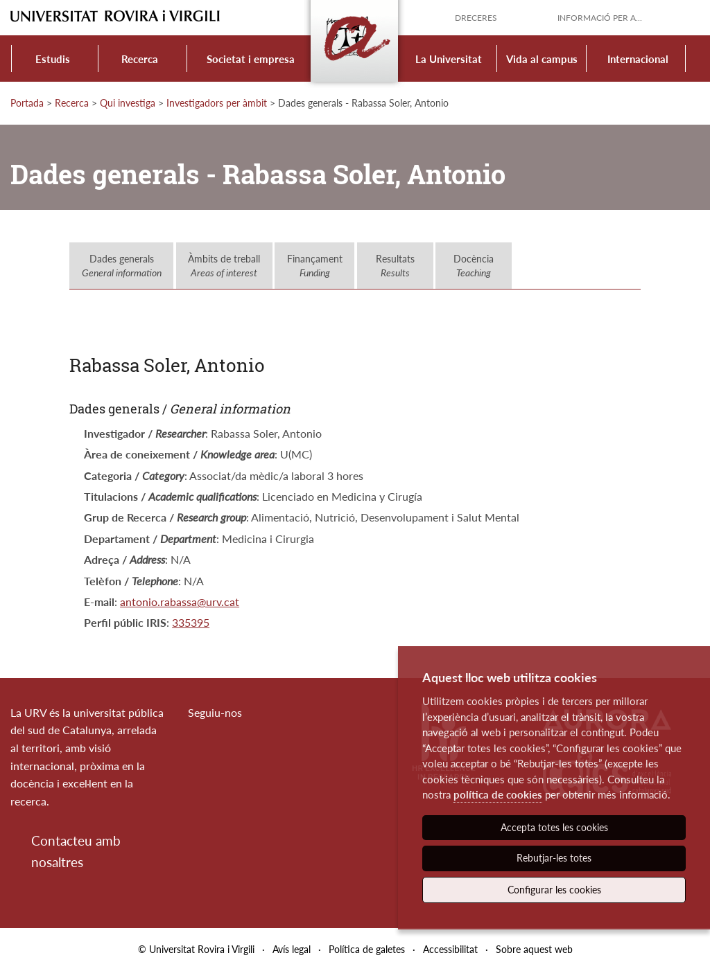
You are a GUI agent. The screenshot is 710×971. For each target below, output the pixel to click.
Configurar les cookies (554, 890)
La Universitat (448, 59)
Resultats (395, 265)
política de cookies (497, 794)
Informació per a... (599, 17)
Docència (473, 265)
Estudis (52, 59)
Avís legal (291, 949)
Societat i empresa (251, 59)
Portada (27, 103)
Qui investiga (127, 103)
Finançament (315, 265)
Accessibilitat (450, 949)
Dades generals (122, 265)
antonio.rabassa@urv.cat (179, 601)
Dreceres (476, 17)
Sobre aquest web (534, 949)
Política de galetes (367, 949)
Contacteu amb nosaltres (76, 850)
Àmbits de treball (224, 265)
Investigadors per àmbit (216, 103)
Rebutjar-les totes (554, 858)
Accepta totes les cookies (554, 827)
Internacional (637, 59)
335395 (190, 622)
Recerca (139, 59)
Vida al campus (542, 59)
